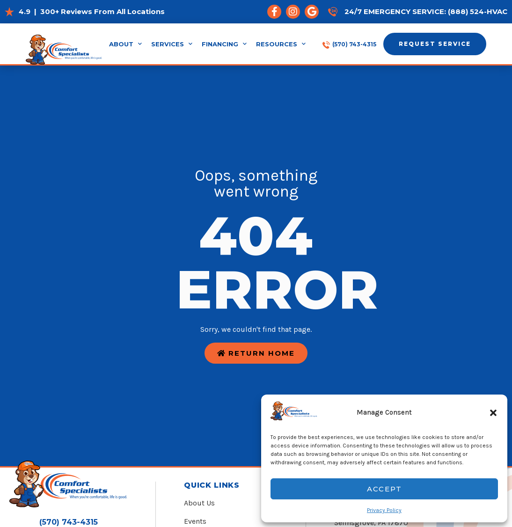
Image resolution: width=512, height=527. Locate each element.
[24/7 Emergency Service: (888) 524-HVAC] (332, 11)
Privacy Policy (384, 510)
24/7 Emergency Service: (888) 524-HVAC (425, 11)
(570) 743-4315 (354, 44)
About (125, 44)
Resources (281, 44)
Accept (384, 488)
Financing (224, 44)
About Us (199, 502)
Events (195, 521)
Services (171, 44)
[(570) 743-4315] (326, 44)
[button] (493, 412)
